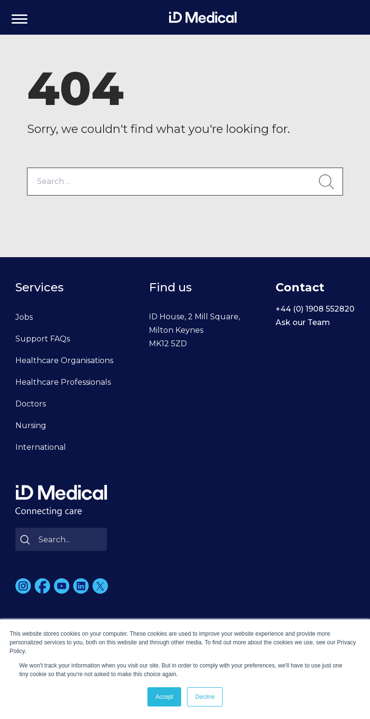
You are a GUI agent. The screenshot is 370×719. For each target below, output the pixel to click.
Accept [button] (164, 696)
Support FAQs (42, 338)
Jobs (24, 317)
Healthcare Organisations (64, 360)
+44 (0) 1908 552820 (315, 309)
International (40, 447)
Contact (300, 287)
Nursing (30, 425)
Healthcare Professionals (63, 382)
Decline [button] (204, 696)
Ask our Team (303, 322)
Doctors (30, 403)
